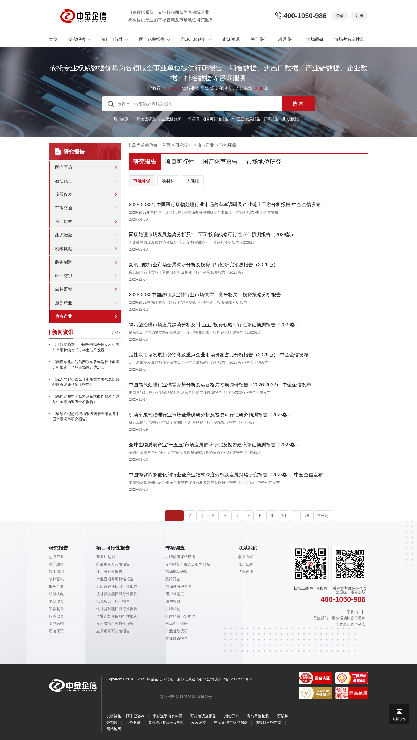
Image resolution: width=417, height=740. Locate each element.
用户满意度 (174, 594)
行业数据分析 (170, 119)
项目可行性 (115, 39)
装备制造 (63, 262)
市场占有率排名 (349, 39)
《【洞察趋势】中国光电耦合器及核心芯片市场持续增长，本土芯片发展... (85, 347)
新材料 (168, 181)
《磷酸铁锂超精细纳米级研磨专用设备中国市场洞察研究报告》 (85, 416)
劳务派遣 (133, 722)
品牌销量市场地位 (180, 616)
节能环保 (227, 145)
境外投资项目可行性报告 (116, 594)
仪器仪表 (63, 194)
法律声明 (245, 571)
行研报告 (271, 119)
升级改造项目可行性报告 (116, 586)
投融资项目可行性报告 (115, 623)
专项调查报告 (176, 638)
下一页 (322, 516)
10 (283, 515)
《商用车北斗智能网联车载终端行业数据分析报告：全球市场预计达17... (85, 364)
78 (307, 515)
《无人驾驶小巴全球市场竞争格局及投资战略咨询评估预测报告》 (85, 382)
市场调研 (314, 39)
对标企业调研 (176, 623)
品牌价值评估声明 (180, 557)
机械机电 (63, 248)
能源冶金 (63, 235)
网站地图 (113, 729)
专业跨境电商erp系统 (165, 722)
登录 (340, 16)
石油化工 (63, 181)
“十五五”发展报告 (246, 119)
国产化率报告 (154, 39)
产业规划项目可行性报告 (116, 616)
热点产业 (63, 316)
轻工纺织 (63, 275)
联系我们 (286, 39)
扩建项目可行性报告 (113, 564)
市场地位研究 (196, 39)
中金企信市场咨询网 (231, 722)
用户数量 (172, 601)
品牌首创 (172, 609)
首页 (53, 39)
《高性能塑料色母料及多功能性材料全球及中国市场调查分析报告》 (85, 399)
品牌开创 (172, 579)
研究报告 (79, 39)
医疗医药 (63, 167)
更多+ (116, 332)
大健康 (192, 181)
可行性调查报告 (203, 716)
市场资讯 (231, 39)
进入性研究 (291, 119)
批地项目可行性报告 (113, 601)
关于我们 (259, 39)
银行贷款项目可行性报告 (116, 609)
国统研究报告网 (268, 722)
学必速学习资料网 (167, 716)
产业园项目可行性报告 (115, 579)
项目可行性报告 (215, 119)
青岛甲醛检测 (258, 716)
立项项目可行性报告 (113, 631)
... (295, 515)
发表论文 (198, 722)
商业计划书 (105, 557)
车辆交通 (63, 208)
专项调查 (175, 548)
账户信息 (245, 564)
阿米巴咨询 (135, 716)
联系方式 (245, 557)
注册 (359, 16)
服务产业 (63, 303)
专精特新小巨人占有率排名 (187, 564)
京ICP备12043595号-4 (233, 679)
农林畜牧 (63, 289)
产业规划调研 (176, 631)
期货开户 (231, 716)
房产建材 (63, 221)
